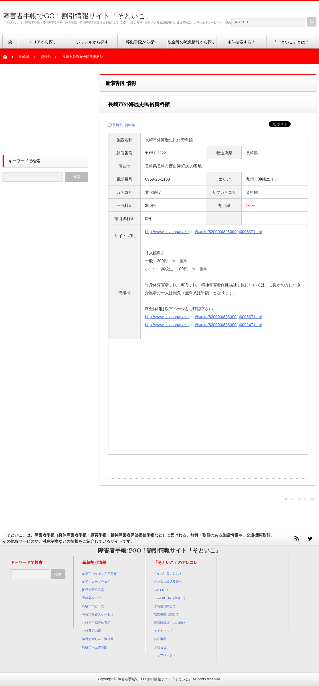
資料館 (46, 57)
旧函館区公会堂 (93, 590)
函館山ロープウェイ (96, 581)
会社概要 (160, 639)
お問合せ (160, 647)
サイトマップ (163, 630)
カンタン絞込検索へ (168, 581)
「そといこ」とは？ (168, 573)
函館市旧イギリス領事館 (99, 573)
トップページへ (165, 655)
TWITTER (161, 590)
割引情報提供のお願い (169, 622)
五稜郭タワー (91, 598)
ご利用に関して (165, 606)
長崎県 (24, 57)
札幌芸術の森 (91, 630)
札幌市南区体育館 (94, 647)
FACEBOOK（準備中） (170, 598)
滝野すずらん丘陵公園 (98, 639)
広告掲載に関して (166, 614)
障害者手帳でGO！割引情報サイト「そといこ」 (77, 16)
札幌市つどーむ (93, 606)
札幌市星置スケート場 (98, 614)
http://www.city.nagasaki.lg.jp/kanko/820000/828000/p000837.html (203, 231)
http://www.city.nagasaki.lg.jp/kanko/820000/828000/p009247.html (203, 324)
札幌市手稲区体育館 (96, 622)
